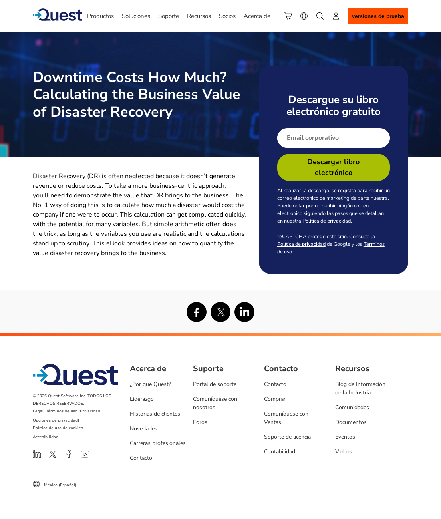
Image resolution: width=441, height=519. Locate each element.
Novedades (143, 428)
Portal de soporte (214, 384)
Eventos (345, 437)
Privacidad (90, 411)
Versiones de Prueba (378, 16)
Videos (343, 451)
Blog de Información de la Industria (360, 388)
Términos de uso (61, 411)
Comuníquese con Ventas (286, 418)
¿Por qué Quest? (150, 384)
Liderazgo (142, 399)
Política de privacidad (326, 221)
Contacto (141, 458)
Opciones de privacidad (55, 420)
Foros (200, 422)
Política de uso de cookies (58, 428)
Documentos (351, 422)
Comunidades (352, 407)
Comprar (275, 399)
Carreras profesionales (158, 443)
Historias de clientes (155, 414)
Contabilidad (279, 451)
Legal (38, 411)
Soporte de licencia (287, 437)
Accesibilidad (45, 437)
